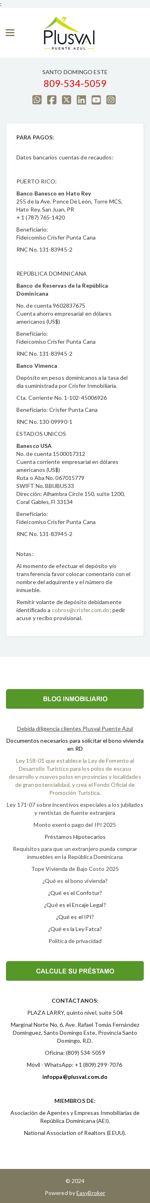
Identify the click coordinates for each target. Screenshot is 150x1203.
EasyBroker (90, 1192)
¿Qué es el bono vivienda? (75, 880)
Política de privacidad (75, 940)
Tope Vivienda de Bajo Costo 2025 (75, 868)
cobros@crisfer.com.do (81, 610)
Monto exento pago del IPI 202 (73, 824)
